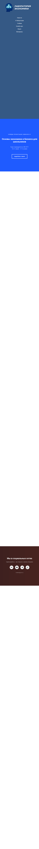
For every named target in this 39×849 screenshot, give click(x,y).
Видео (19, 29)
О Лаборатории (19, 20)
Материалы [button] (19, 31)
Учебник (19, 23)
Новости (19, 17)
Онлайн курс (19, 26)
